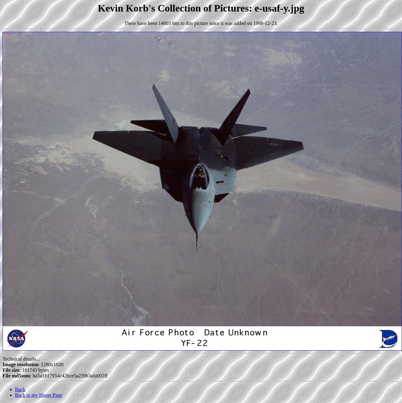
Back (20, 389)
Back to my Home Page (38, 395)
